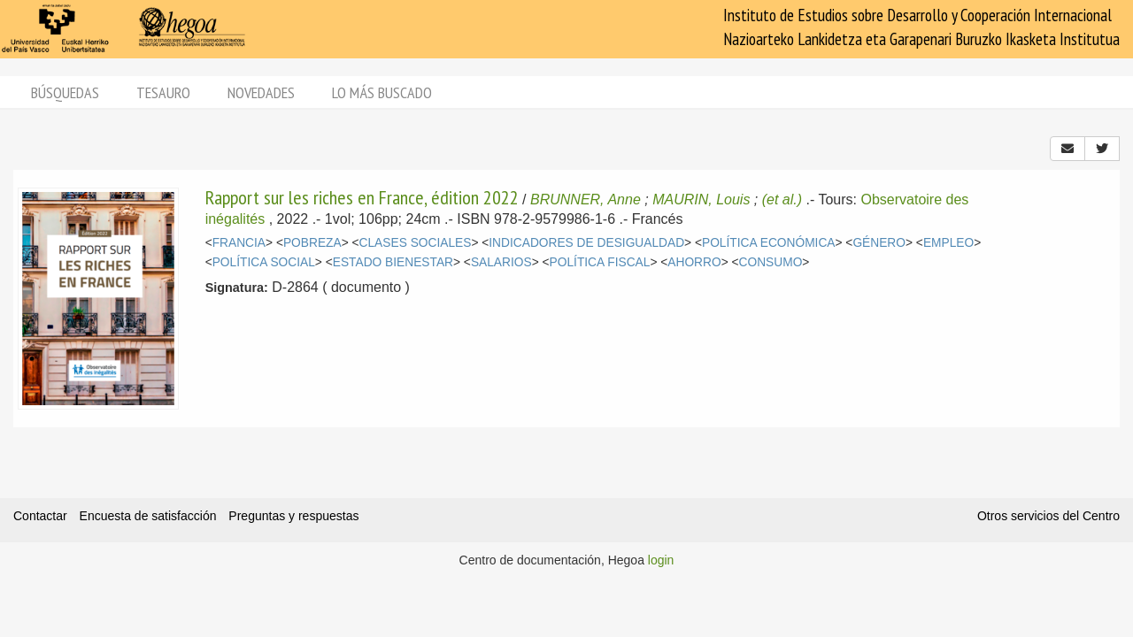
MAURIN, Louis (701, 199)
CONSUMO (771, 262)
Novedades (261, 92)
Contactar (40, 516)
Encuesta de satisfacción (148, 516)
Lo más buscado (382, 92)
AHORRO (694, 262)
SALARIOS (501, 262)
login (661, 560)
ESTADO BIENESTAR (393, 262)
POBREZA (312, 242)
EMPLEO (948, 242)
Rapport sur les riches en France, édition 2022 (362, 197)
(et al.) (782, 199)
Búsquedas (65, 92)
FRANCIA (239, 242)
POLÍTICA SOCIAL (263, 262)
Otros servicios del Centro (1048, 516)
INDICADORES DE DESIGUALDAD (586, 242)
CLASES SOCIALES (415, 242)
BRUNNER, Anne (585, 199)
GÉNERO (879, 242)
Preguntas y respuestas (293, 516)
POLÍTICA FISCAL (600, 262)
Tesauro (163, 92)
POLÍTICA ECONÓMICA (769, 242)
